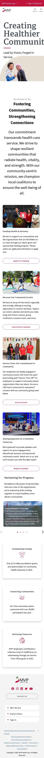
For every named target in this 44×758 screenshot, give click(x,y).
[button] (17, 532)
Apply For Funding (21, 261)
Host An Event (21, 402)
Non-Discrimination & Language (21, 737)
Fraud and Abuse (22, 749)
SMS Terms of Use (31, 746)
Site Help (24, 743)
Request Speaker (21, 468)
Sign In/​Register (35, 3)
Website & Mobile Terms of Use (14, 746)
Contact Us (22, 696)
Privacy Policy (33, 743)
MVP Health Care (8, 3)
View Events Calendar (21, 327)
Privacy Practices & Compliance (20, 740)
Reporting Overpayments (11, 743)
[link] (22, 680)
